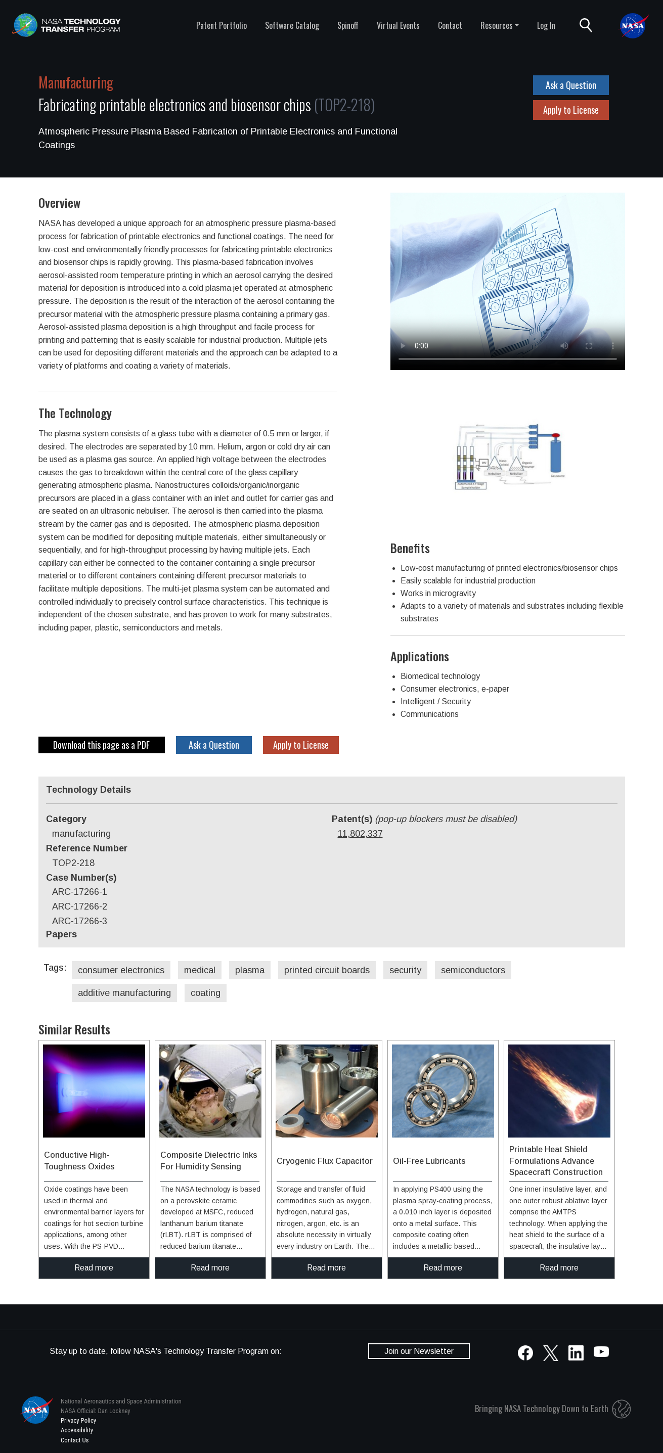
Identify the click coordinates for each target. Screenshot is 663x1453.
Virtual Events (398, 25)
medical (199, 970)
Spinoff (348, 25)
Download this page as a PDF (101, 744)
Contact (450, 25)
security (405, 970)
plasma (249, 970)
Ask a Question (571, 85)
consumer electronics (121, 970)
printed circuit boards (327, 970)
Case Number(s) (81, 878)
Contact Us (75, 1440)
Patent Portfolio (221, 25)
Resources (496, 25)
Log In (546, 25)
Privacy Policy (78, 1420)
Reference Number (86, 848)
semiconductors (473, 970)
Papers (61, 934)
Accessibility (77, 1430)
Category (66, 819)
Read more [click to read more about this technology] (93, 1267)
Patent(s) (424, 819)
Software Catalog (292, 25)
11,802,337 (360, 834)
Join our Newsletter (419, 1351)
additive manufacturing (124, 993)
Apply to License (571, 109)
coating (205, 993)
